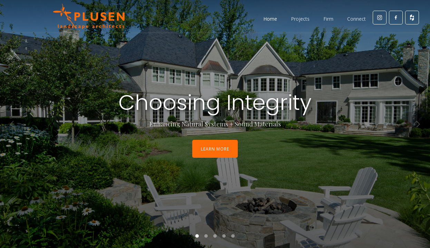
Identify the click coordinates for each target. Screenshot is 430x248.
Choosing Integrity (215, 102)
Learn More (215, 149)
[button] (12, 124)
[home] (89, 16)
